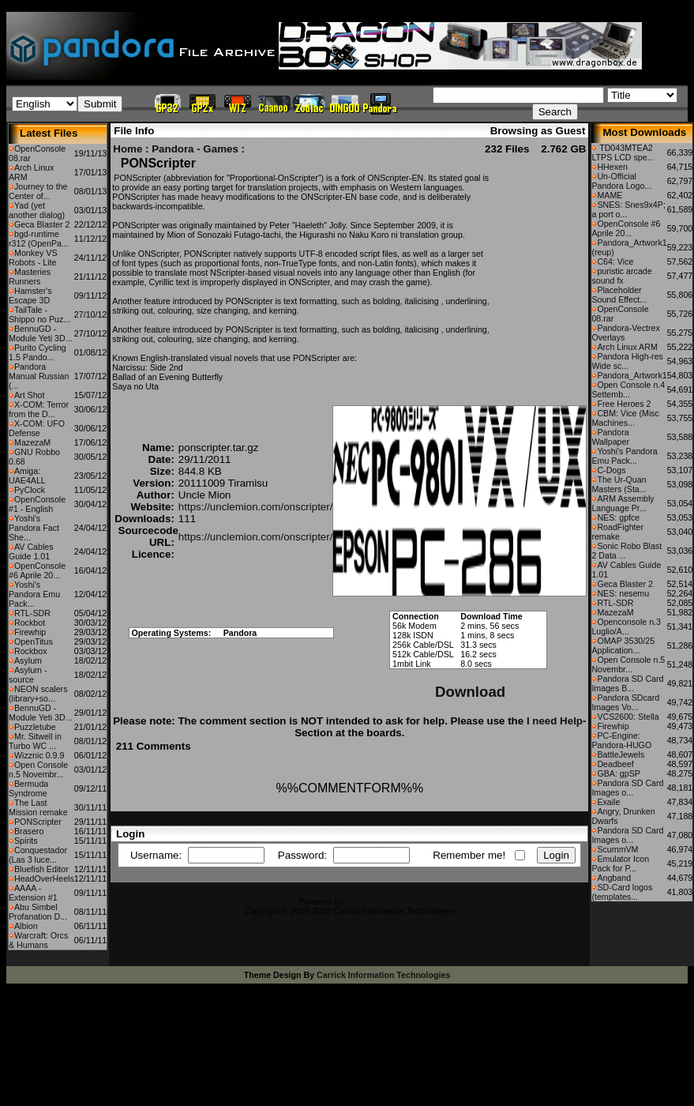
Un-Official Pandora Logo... (621, 180)
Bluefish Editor (41, 869)
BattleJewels (620, 754)
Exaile (608, 802)
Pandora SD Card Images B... (627, 683)
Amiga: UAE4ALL (27, 475)
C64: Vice (615, 261)
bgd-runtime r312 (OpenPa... (39, 238)
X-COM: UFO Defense (37, 428)
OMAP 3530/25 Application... (623, 645)
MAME (609, 195)
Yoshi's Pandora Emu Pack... (34, 594)
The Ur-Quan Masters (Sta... (618, 484)
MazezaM (32, 442)
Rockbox (30, 651)
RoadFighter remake (617, 531)
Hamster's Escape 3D (30, 295)
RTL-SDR (32, 613)
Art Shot (29, 395)
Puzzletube (35, 727)
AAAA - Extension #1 (33, 892)
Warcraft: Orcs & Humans (38, 940)
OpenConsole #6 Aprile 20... (37, 570)
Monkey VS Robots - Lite (33, 257)
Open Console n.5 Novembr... (38, 769)
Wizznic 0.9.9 (39, 755)
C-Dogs (611, 470)
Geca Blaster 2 (41, 224)
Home (127, 149)
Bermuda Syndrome (28, 788)
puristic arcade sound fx (621, 275)
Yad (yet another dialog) (37, 210)
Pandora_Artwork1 (631, 375)
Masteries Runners (30, 276)
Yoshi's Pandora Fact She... (34, 528)
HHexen (612, 166)
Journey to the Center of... (38, 191)
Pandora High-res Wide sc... (627, 361)
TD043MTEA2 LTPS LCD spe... (622, 152)
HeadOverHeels (44, 878)
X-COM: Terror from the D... (39, 409)
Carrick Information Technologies (383, 975)
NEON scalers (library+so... (38, 693)
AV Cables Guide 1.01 (31, 551)
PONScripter (38, 821)
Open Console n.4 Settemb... (628, 389)
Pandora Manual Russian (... (39, 376)
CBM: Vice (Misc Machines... (625, 417)
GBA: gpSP (618, 773)
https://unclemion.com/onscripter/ (255, 507)
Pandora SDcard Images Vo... (625, 702)
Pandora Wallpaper (610, 436)
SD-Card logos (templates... (621, 891)
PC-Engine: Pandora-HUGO (621, 740)
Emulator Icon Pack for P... (620, 863)
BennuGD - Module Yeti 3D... (41, 333)
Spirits (26, 840)
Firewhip (30, 632)
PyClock (29, 490)
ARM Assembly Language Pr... (622, 503)
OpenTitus (33, 641)
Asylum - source (28, 674)
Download (470, 691)
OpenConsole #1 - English (37, 504)
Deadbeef (615, 764)
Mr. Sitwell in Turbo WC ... (35, 741)
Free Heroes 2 (624, 403)
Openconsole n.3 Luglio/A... (626, 626)
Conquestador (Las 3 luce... (38, 854)
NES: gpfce (618, 517)
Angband (614, 877)
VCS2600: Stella (627, 716)
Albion (26, 926)
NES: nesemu (623, 593)
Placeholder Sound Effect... (619, 294)
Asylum (28, 660)
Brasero (28, 831)
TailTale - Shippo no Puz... (39, 314)
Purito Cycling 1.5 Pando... (37, 352)
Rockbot (29, 622)
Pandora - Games (195, 149)
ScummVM (617, 849)
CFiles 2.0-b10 (373, 901)
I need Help (555, 721)
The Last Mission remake (38, 807)
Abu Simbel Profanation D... (38, 911)
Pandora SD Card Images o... (627, 787)
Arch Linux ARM (627, 347)
